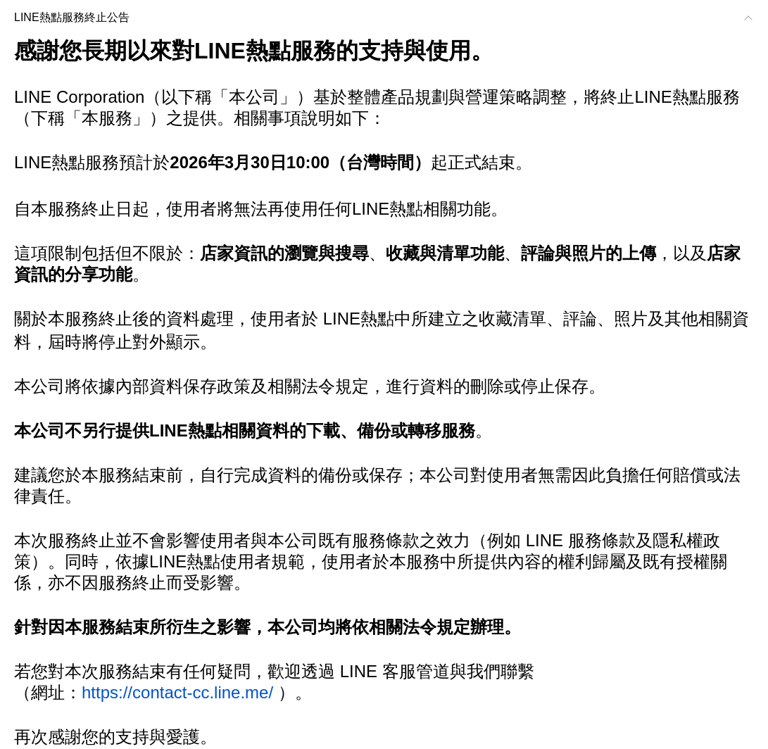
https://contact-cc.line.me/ (177, 692)
